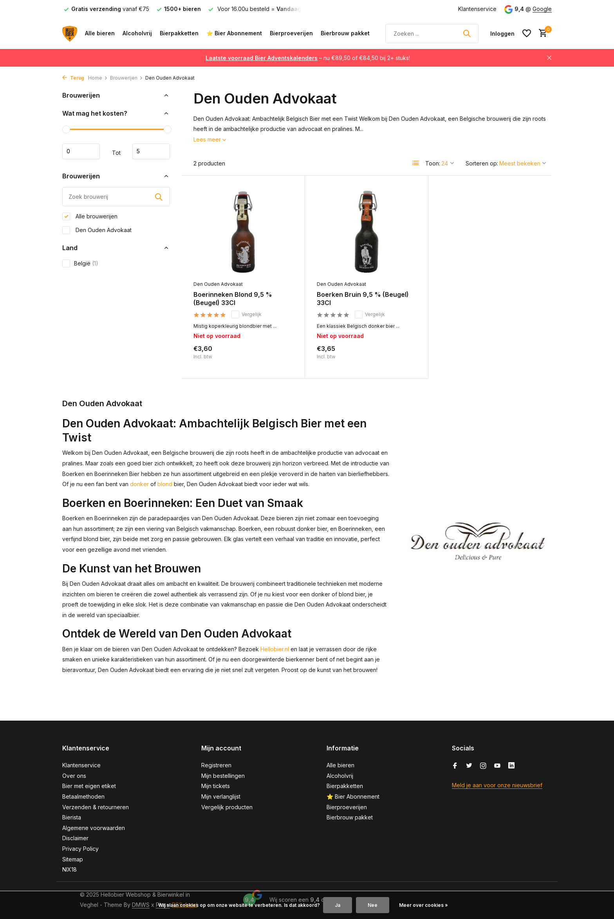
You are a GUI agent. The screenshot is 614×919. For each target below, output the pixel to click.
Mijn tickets (215, 786)
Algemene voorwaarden (93, 828)
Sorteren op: (482, 163)
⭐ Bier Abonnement (234, 33)
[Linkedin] (511, 766)
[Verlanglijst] (526, 33)
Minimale (81, 151)
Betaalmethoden (83, 796)
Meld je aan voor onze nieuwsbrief (497, 785)
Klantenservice (477, 8)
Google (542, 8)
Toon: (432, 163)
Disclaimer (75, 838)
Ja (337, 905)
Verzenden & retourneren (95, 807)
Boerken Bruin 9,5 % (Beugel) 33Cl (363, 299)
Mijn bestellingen (223, 775)
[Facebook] (455, 766)
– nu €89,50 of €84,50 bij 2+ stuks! (308, 57)
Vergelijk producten (227, 807)
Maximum (151, 151)
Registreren (216, 765)
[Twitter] (469, 766)
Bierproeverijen (291, 33)
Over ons (74, 775)
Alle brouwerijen (89, 216)
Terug (73, 78)
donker (139, 484)
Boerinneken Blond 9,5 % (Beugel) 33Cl (232, 299)
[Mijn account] (502, 33)
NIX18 (69, 869)
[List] (415, 163)
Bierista (71, 817)
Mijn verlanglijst (220, 796)
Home (98, 78)
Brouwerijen (126, 78)
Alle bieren (100, 33)
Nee (372, 905)
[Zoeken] (432, 33)
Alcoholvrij (137, 33)
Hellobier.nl (274, 649)
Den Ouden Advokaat (97, 230)
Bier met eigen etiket (89, 786)
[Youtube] (497, 766)
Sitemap (72, 859)
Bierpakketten (179, 33)
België (80, 263)
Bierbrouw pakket (345, 33)
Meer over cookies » (423, 905)
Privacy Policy (80, 848)
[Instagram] (483, 766)
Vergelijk (246, 314)
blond (164, 484)
